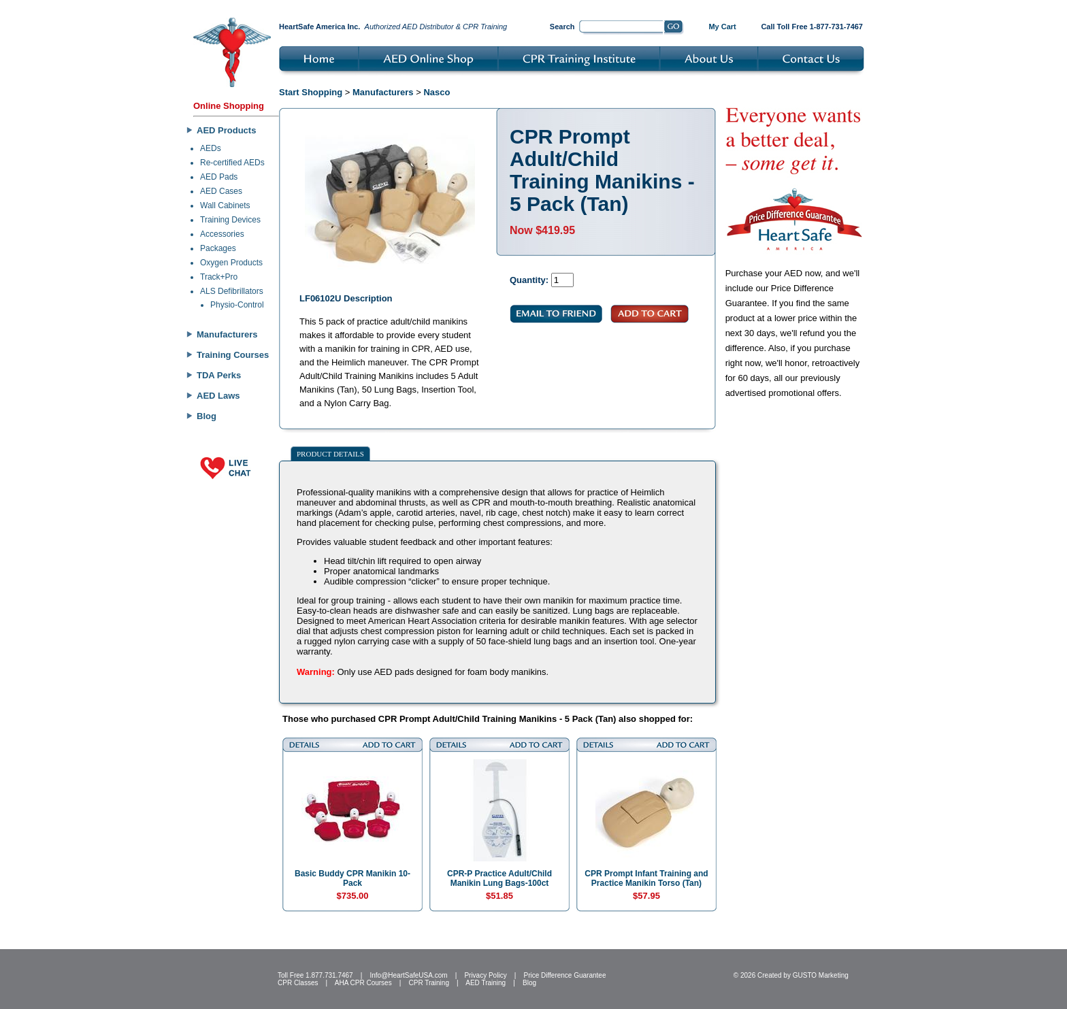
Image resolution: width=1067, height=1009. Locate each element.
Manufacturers (227, 334)
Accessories (222, 234)
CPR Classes (298, 983)
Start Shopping (310, 92)
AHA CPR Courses (363, 983)
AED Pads (218, 177)
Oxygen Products (231, 262)
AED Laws (218, 396)
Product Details (330, 454)
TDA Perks (219, 375)
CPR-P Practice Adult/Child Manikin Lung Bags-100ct (499, 878)
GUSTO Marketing (821, 975)
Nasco (436, 92)
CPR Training (429, 983)
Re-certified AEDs (232, 162)
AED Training (485, 983)
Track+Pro (218, 277)
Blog (206, 416)
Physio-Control (237, 305)
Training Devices (230, 220)
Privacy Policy (485, 975)
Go (674, 27)
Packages (218, 248)
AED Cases (221, 191)
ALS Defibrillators (231, 291)
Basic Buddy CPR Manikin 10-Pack (352, 878)
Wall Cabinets (225, 205)
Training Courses (233, 355)
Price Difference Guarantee (564, 975)
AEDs (210, 148)
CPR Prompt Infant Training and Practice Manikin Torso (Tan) (646, 878)
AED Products (226, 130)
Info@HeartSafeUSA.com (408, 975)
